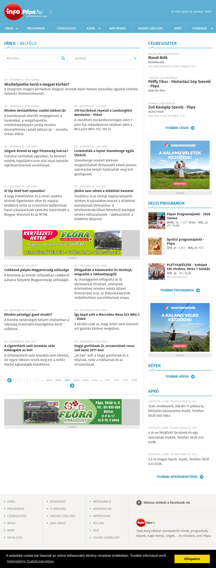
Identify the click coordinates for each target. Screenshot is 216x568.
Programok (36, 28)
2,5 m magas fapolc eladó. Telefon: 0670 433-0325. (178, 462)
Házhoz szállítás (150, 28)
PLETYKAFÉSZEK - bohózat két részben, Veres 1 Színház (188, 267)
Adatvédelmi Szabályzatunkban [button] (30, 561)
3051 (67, 380)
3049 (49, 380)
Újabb (9, 380)
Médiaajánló (102, 501)
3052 (76, 380)
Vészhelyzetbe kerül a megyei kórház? (36, 85)
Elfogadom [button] (192, 559)
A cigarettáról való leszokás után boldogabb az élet (29, 348)
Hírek (9, 28)
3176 (134, 380)
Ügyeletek (14, 537)
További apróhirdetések (177, 477)
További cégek (177, 128)
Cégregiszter (66, 28)
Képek (91, 28)
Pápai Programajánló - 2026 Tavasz (188, 216)
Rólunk (98, 523)
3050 (58, 380)
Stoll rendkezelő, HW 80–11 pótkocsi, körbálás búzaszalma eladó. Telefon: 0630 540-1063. (176, 411)
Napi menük (117, 28)
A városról (58, 509)
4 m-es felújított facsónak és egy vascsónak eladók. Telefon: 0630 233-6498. (176, 437)
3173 (107, 380)
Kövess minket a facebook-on (167, 502)
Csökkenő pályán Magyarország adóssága (36, 270)
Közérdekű (57, 501)
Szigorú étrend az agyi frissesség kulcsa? (36, 151)
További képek (177, 377)
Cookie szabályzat (106, 537)
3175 (125, 380)
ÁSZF (96, 530)
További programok (177, 290)
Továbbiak (199, 28)
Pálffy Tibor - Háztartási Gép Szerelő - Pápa (179, 84)
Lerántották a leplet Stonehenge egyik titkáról (104, 153)
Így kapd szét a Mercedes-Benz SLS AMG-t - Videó (107, 317)
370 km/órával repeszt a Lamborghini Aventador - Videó (103, 113)
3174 (116, 380)
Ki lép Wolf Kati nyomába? (25, 191)
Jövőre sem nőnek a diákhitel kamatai (103, 191)
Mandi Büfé (158, 58)
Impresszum (101, 516)
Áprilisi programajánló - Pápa (185, 241)
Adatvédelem (102, 509)
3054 (94, 380)
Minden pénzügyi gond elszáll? (28, 314)
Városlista (50, 12)
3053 (85, 380)
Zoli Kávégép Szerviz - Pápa (171, 107)
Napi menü (57, 523)
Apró (177, 28)
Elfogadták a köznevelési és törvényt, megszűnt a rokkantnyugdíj (103, 272)
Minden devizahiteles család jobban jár (35, 110)
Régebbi (72, 385)
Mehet (63, 58)
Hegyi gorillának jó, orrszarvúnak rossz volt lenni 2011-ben (104, 348)
